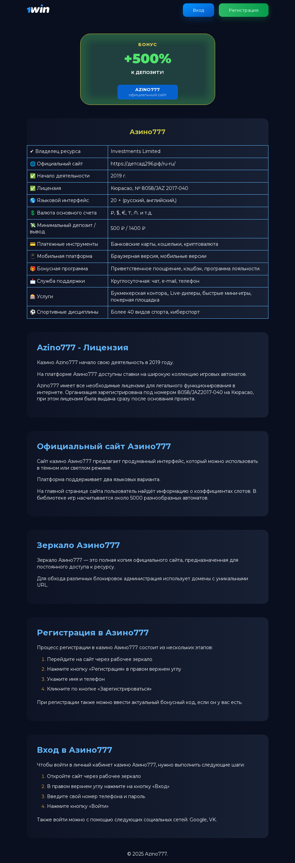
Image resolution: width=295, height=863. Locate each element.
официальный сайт (147, 92)
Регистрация (243, 10)
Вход (198, 10)
